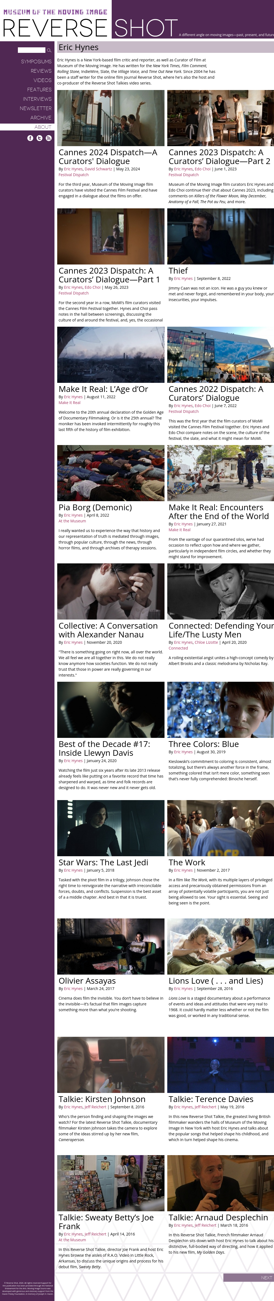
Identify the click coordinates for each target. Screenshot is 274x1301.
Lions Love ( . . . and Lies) (216, 980)
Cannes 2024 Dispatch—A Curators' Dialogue (108, 156)
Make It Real (70, 402)
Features (39, 89)
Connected (178, 648)
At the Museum (72, 520)
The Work (187, 862)
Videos (42, 80)
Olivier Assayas (87, 980)
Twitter (39, 138)
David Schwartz (98, 168)
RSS (48, 138)
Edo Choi (202, 168)
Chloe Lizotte (206, 642)
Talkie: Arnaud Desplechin (218, 1217)
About (42, 127)
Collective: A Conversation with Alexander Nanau (108, 630)
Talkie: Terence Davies (211, 1098)
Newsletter (35, 108)
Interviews (37, 99)
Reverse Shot (91, 27)
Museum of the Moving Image (55, 12)
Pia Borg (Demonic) (95, 507)
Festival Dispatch (74, 174)
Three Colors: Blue (204, 743)
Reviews (41, 71)
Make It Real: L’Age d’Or (103, 388)
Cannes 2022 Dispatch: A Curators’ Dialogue (216, 393)
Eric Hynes (73, 168)
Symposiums (36, 61)
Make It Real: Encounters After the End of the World (219, 511)
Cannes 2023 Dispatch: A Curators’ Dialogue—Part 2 (219, 156)
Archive (40, 117)
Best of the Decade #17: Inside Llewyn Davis (104, 748)
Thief (178, 270)
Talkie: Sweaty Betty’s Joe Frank (106, 1222)
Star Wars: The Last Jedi (103, 862)
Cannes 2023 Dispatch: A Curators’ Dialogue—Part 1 (109, 275)
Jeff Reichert (95, 1106)
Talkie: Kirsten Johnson (102, 1098)
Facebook (30, 138)
